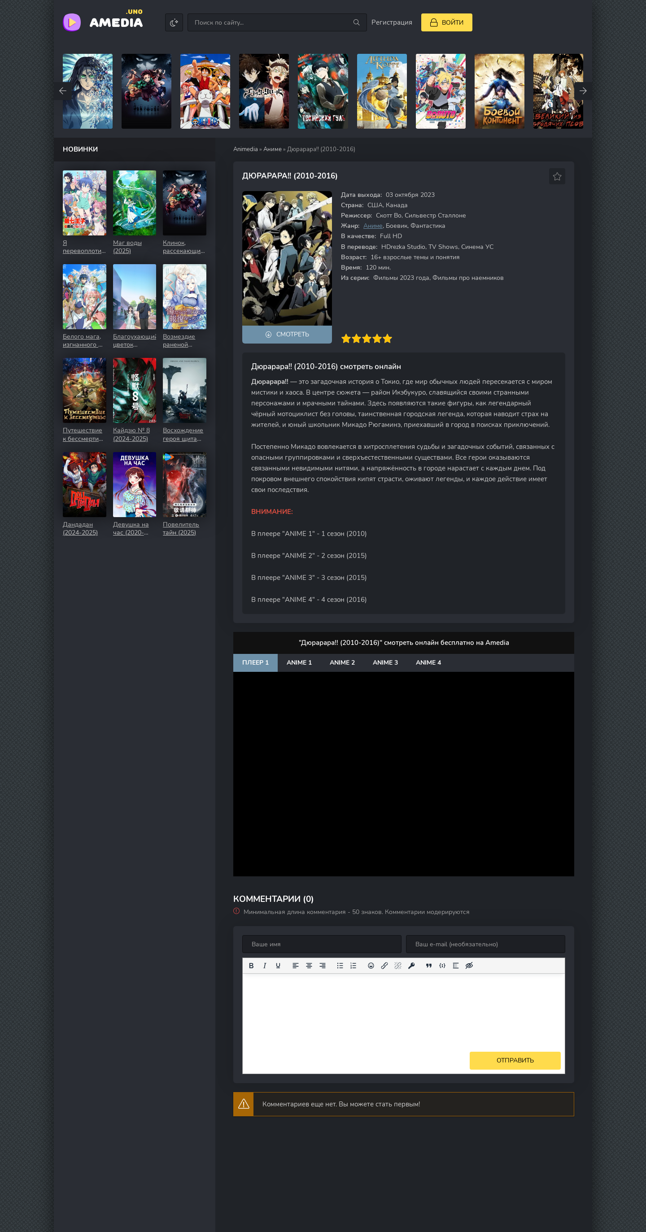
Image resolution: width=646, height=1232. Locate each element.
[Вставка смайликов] (371, 965)
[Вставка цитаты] (429, 965)
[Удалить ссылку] (398, 965)
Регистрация (391, 22)
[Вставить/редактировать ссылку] (384, 965)
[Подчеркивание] (278, 965)
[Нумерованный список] (353, 965)
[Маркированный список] (340, 965)
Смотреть (292, 334)
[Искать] (356, 22)
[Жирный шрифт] (251, 965)
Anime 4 (428, 662)
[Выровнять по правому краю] (322, 965)
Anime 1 (299, 662)
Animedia (245, 149)
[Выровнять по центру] (309, 965)
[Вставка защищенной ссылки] (411, 965)
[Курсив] (264, 965)
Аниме (272, 149)
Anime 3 (385, 662)
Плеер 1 (255, 662)
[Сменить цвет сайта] (174, 22)
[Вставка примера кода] (442, 965)
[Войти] (446, 22)
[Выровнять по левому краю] (295, 965)
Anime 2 (342, 662)
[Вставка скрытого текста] (469, 965)
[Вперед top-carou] (583, 91)
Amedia (116, 21)
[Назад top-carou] (63, 91)
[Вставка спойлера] (456, 965)
